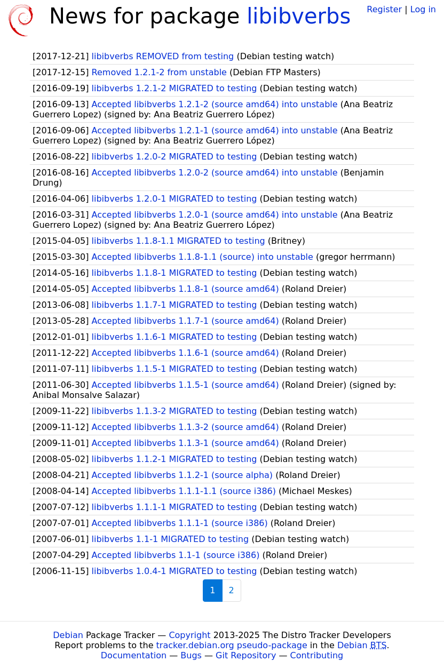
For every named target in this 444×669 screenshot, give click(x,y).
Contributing (317, 655)
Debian (68, 635)
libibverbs (299, 16)
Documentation (133, 655)
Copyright (189, 635)
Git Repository (246, 655)
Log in (423, 9)
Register (384, 9)
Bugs (191, 655)
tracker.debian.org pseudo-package (231, 645)
